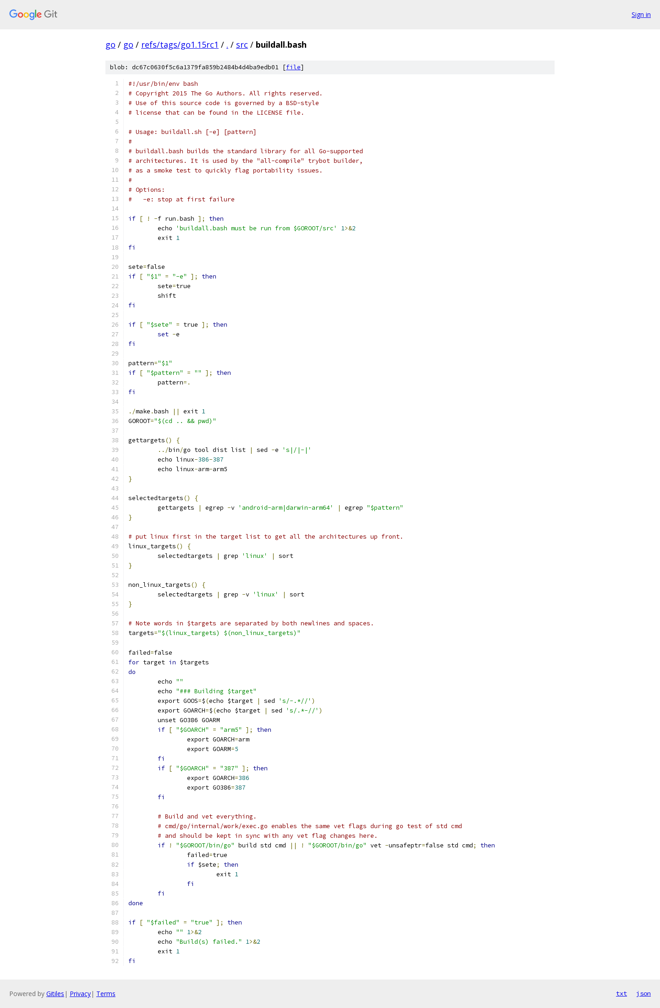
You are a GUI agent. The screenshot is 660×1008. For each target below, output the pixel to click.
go (110, 44)
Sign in (641, 14)
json (643, 993)
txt (621, 993)
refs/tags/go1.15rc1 (180, 44)
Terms (106, 993)
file (293, 67)
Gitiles (55, 993)
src (242, 44)
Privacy (80, 993)
